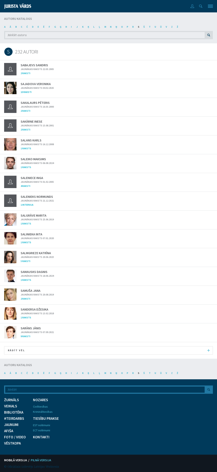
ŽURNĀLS (11, 400)
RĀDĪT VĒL (109, 350)
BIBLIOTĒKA (13, 412)
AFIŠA (8, 431)
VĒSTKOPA (12, 443)
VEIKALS (10, 406)
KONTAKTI (41, 437)
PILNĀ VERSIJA (41, 460)
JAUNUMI (11, 425)
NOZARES (40, 400)
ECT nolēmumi (41, 430)
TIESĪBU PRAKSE (46, 418)
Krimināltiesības (43, 412)
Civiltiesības (40, 406)
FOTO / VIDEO (15, 437)
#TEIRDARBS (14, 418)
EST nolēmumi (41, 425)
